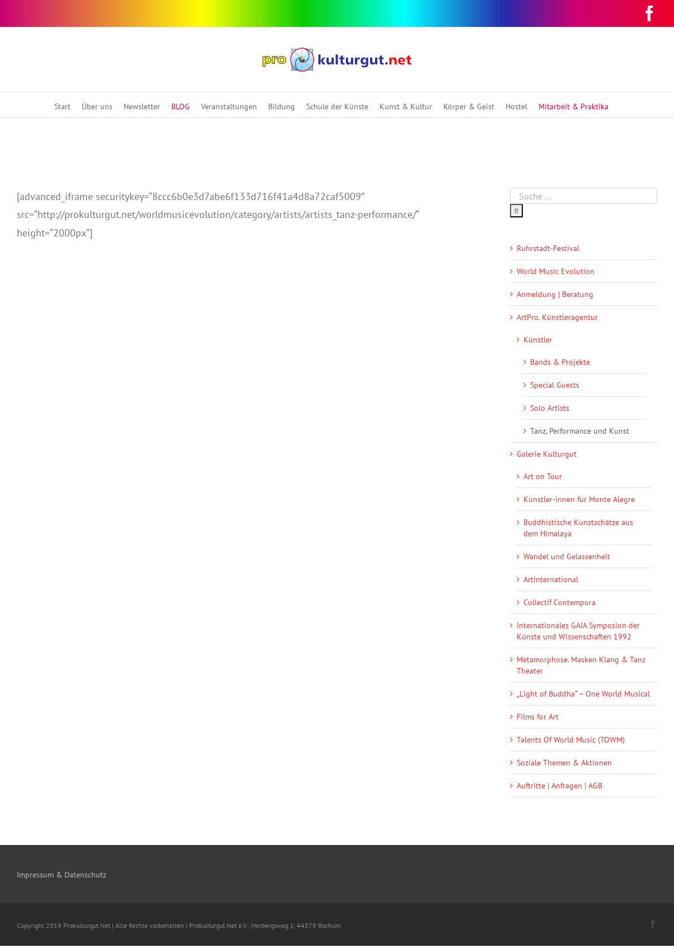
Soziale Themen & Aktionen (564, 763)
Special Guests (554, 385)
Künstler (538, 340)
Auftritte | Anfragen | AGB (559, 786)
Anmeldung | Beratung (555, 294)
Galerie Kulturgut (547, 454)
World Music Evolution (556, 271)
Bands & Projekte (560, 362)
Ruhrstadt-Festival (548, 248)
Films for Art (538, 717)
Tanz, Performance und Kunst (579, 431)
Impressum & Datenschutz (61, 875)
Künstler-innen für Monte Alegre (579, 499)
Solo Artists (549, 408)
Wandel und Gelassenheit (566, 556)
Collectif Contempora (559, 602)
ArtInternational (550, 579)
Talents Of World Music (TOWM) (571, 740)
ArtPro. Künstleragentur (557, 317)
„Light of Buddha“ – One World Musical (583, 694)
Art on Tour (542, 476)
